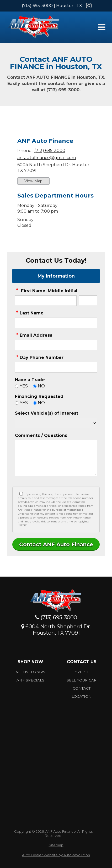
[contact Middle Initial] (88, 300)
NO (41, 386)
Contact (81, 688)
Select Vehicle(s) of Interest (46, 413)
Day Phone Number (39, 357)
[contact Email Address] (56, 345)
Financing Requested (39, 396)
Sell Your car (82, 680)
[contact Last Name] (56, 323)
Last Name (29, 313)
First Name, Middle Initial (46, 290)
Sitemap (56, 845)
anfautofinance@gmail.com (46, 157)
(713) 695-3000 (37, 5)
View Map (33, 181)
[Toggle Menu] (101, 27)
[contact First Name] (46, 300)
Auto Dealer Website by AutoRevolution (56, 855)
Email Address (33, 335)
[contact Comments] (56, 458)
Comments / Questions (41, 435)
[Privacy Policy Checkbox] (21, 493)
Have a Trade (30, 379)
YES (24, 386)
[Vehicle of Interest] (56, 423)
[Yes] (16, 386)
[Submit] (56, 544)
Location (82, 696)
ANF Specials (30, 680)
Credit (81, 672)
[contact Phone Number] (56, 367)
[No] (34, 386)
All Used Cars (30, 672)
